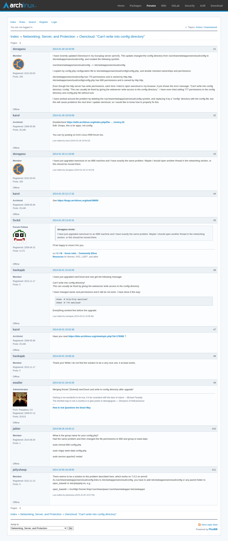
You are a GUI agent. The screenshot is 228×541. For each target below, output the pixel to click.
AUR (202, 5)
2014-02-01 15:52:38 (63, 329)
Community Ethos (88, 253)
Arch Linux (19, 5)
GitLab (175, 5)
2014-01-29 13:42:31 (63, 220)
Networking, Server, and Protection (49, 36)
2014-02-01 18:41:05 (63, 382)
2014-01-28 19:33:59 (63, 49)
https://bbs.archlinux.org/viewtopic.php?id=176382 (96, 336)
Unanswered (210, 27)
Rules (22, 22)
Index (13, 22)
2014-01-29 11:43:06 (63, 154)
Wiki (163, 5)
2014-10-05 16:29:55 (63, 469)
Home (121, 5)
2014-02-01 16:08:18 (63, 356)
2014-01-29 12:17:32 (63, 193)
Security (190, 5)
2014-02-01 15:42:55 (63, 270)
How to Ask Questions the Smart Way (72, 407)
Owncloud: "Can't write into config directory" (112, 36)
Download (217, 5)
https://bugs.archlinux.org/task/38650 (77, 200)
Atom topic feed (209, 524)
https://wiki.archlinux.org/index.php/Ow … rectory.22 (95, 122)
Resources (58, 257)
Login (54, 22)
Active (199, 27)
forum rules (70, 253)
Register (43, 22)
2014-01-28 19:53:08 (63, 115)
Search (32, 22)
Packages (135, 5)
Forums (151, 5)
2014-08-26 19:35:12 (63, 428)
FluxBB (213, 529)
